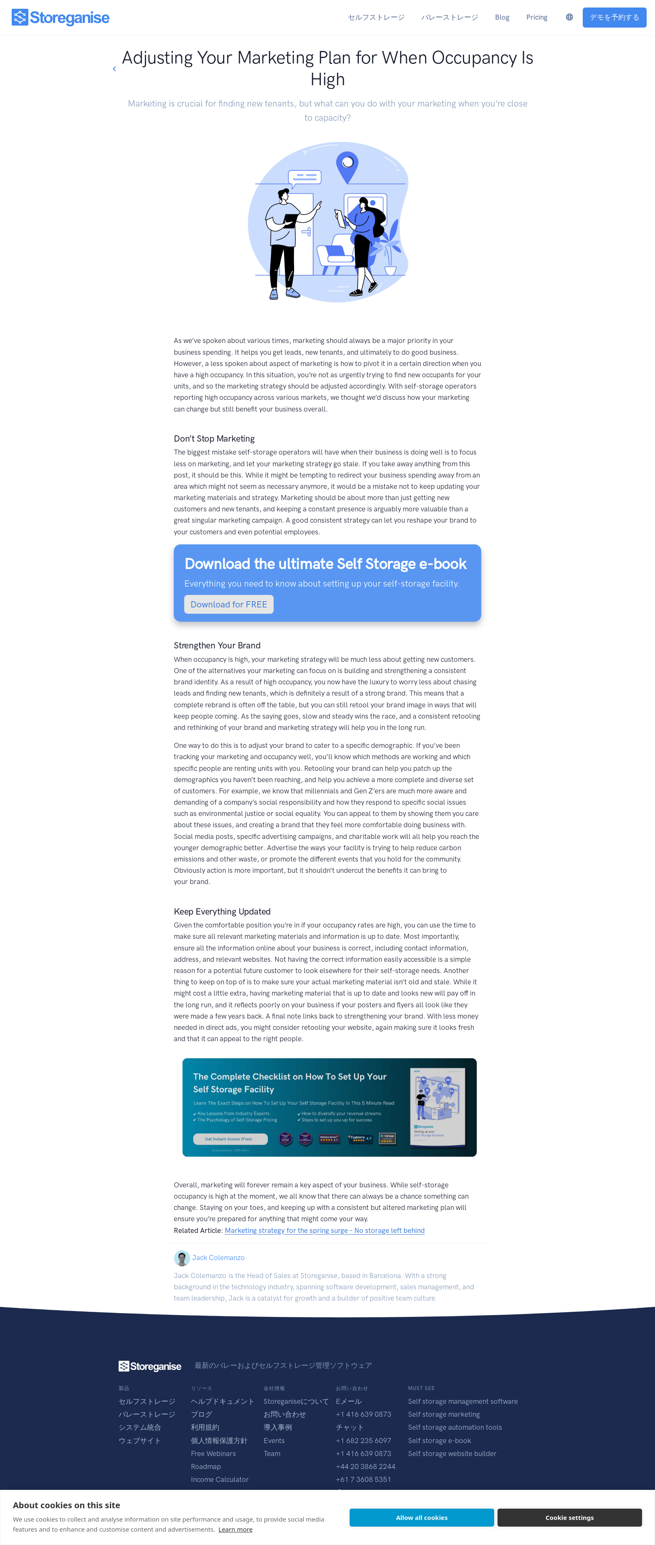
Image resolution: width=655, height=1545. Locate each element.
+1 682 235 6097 (363, 1440)
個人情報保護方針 (219, 1440)
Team (272, 1453)
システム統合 (140, 1427)
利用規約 (205, 1427)
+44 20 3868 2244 (366, 1466)
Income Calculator (220, 1479)
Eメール (349, 1401)
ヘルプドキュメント (223, 1401)
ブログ (201, 1414)
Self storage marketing (444, 1414)
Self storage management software (463, 1401)
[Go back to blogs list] (114, 69)
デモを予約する (615, 17)
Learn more (235, 1529)
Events (274, 1440)
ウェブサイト (140, 1440)
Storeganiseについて (296, 1401)
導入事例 (278, 1427)
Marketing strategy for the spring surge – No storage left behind (325, 1230)
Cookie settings (570, 1517)
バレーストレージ (147, 1414)
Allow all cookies (422, 1517)
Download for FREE (228, 604)
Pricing (537, 17)
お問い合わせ (285, 1414)
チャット (350, 1427)
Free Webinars (213, 1453)
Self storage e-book (439, 1440)
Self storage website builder (452, 1453)
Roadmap (206, 1466)
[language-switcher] (569, 17)
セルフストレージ (147, 1401)
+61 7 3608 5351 (363, 1479)
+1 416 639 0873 (363, 1414)
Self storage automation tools (455, 1427)
